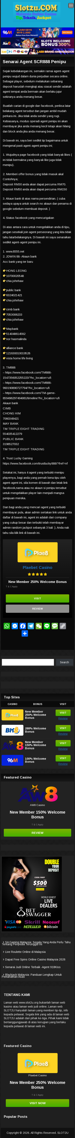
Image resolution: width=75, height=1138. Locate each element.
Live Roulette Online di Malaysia (25, 951)
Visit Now (38, 1103)
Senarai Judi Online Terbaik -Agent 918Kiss (33, 967)
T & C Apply (12, 586)
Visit (37, 598)
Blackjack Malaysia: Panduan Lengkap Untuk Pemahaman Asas (32, 975)
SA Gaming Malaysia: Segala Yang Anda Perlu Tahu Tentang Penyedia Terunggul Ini (36, 943)
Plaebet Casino (37, 567)
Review (37, 608)
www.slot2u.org (28, 1002)
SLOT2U (62, 1132)
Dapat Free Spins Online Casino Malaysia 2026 (35, 959)
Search (64, 662)
